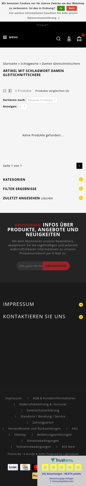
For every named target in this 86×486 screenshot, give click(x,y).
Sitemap (20, 434)
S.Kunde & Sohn (35, 454)
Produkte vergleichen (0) (52, 91)
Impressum (13, 398)
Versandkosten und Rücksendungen (34, 428)
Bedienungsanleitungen (54, 434)
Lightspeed (70, 454)
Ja (60, 8)
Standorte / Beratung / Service (43, 416)
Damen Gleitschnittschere (61, 64)
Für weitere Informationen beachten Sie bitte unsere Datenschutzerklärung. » (43, 15)
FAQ (75, 428)
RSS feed (68, 447)
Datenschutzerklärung (43, 410)
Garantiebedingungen (43, 441)
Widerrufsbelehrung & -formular (43, 404)
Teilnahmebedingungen (33, 447)
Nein (72, 8)
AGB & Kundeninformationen (54, 398)
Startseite (10, 64)
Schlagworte (30, 64)
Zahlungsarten (43, 422)
